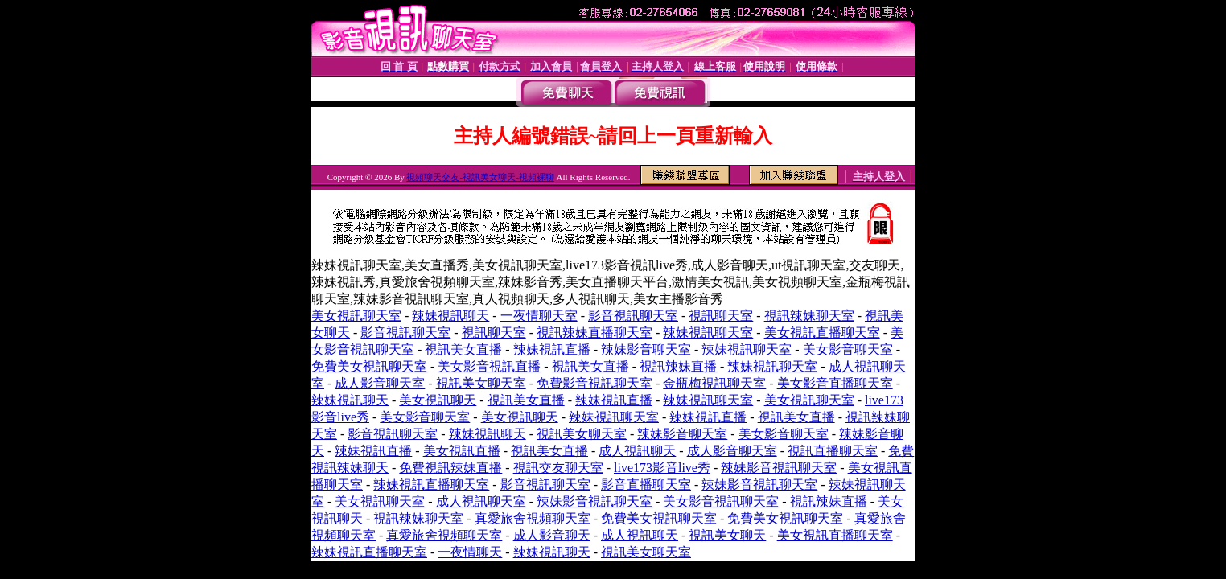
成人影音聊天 (551, 535)
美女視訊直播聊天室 (822, 332)
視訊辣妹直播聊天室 (594, 332)
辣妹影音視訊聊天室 (779, 467)
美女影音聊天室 (848, 349)
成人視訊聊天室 (481, 501)
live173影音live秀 (662, 467)
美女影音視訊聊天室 (721, 501)
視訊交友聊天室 (558, 467)
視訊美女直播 (463, 349)
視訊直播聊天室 (833, 451)
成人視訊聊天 (637, 451)
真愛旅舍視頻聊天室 (532, 518)
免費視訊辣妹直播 (450, 467)
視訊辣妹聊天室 (809, 315)
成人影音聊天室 (380, 383)
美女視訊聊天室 (356, 315)
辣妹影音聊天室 (646, 349)
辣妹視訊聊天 (450, 315)
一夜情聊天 (470, 552)
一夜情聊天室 (539, 315)
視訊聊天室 (721, 315)
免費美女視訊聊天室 (369, 366)
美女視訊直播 (461, 451)
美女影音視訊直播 (489, 366)
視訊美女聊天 (727, 535)
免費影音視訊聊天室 (594, 383)
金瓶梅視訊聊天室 (714, 383)
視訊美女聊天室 (481, 383)
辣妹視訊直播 (551, 349)
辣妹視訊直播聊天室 (431, 484)
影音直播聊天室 (646, 484)
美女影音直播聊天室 (835, 383)
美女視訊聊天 (437, 400)
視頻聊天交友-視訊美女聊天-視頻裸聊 (479, 177)
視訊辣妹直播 (678, 366)
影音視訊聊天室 (633, 315)
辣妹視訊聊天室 (708, 332)
